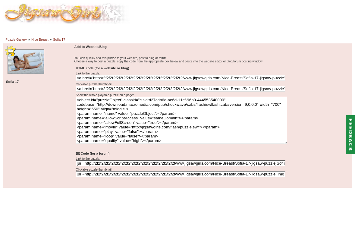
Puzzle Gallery (16, 39)
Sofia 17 (59, 39)
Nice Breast (40, 39)
